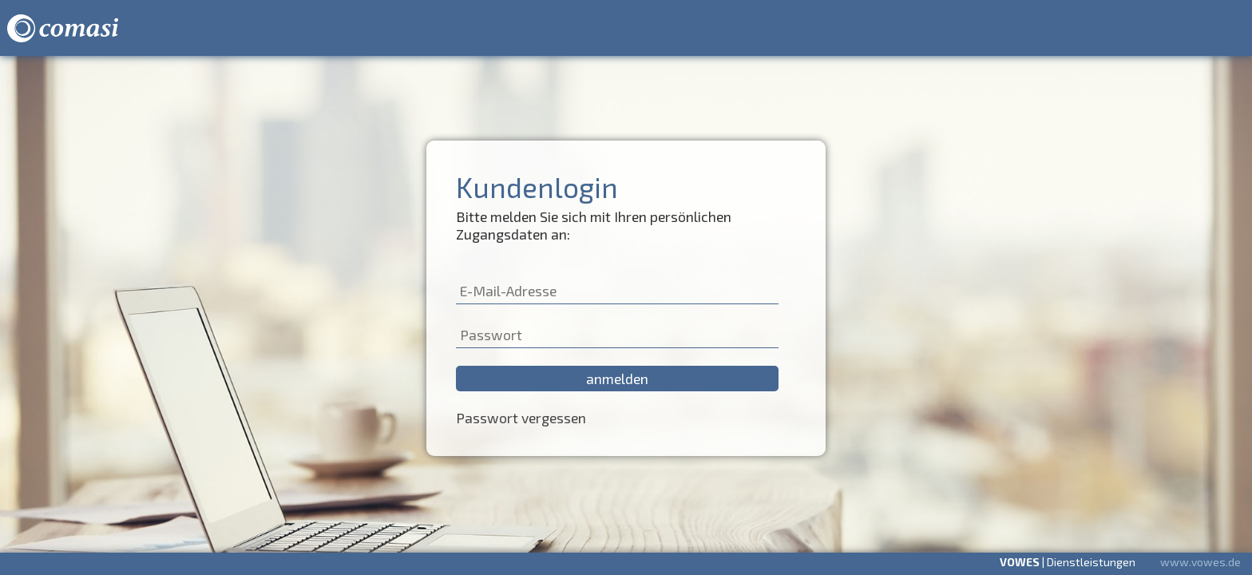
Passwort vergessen (521, 417)
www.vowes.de (1200, 562)
